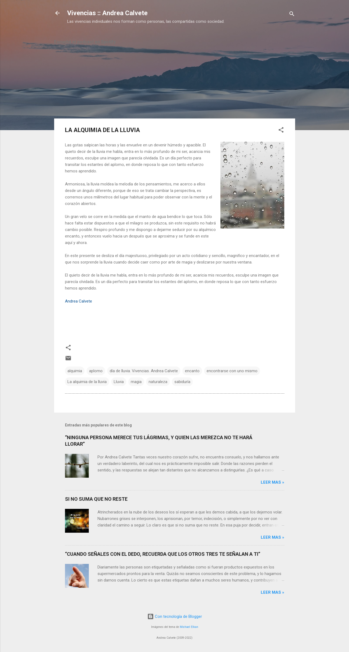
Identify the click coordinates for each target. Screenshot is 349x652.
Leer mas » (272, 482)
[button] (281, 131)
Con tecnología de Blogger (174, 616)
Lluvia (119, 381)
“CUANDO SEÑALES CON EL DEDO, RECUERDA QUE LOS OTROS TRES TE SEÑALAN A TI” (162, 554)
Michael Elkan (189, 627)
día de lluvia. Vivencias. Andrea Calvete (144, 370)
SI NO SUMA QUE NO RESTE (96, 499)
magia (136, 381)
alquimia (74, 370)
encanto (192, 370)
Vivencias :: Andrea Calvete (107, 13)
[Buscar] (292, 15)
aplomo (96, 370)
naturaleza (158, 381)
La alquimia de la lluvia (87, 381)
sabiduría (182, 381)
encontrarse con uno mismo (232, 370)
